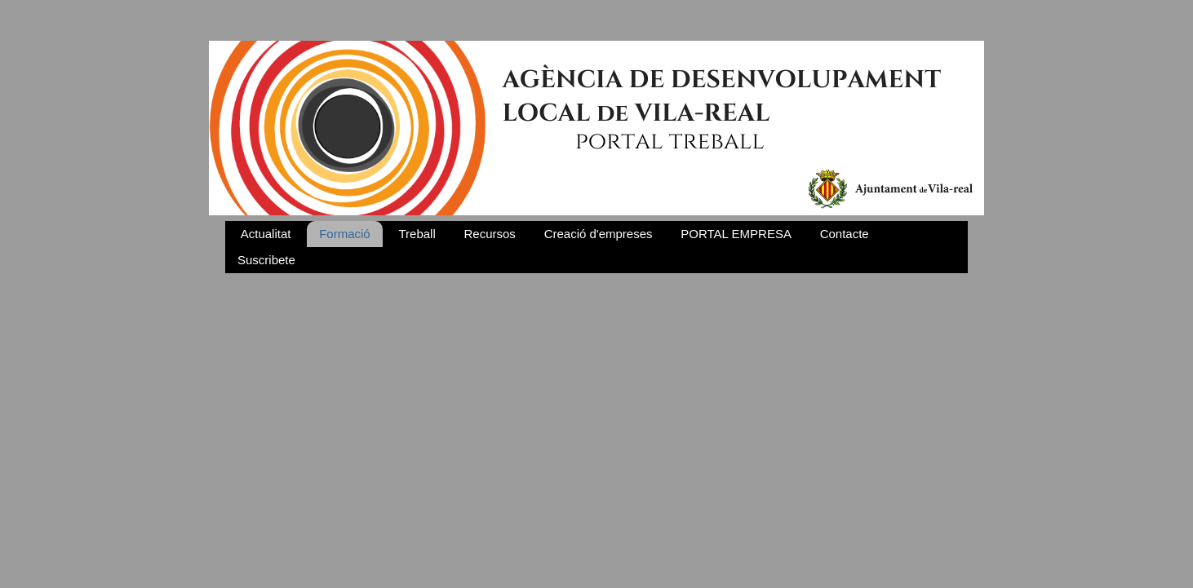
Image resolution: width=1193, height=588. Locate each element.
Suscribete (266, 260)
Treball (416, 234)
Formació (344, 234)
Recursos (490, 234)
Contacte (844, 234)
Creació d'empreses (598, 234)
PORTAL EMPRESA (736, 234)
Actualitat (266, 234)
